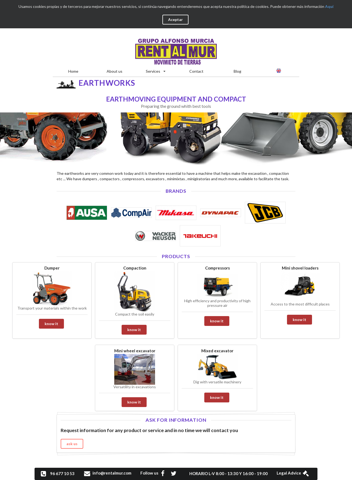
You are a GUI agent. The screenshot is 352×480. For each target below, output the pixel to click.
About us (114, 71)
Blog (237, 71)
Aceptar (175, 19)
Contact (196, 71)
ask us (72, 443)
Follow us (155, 472)
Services (155, 71)
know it (51, 323)
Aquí (329, 6)
